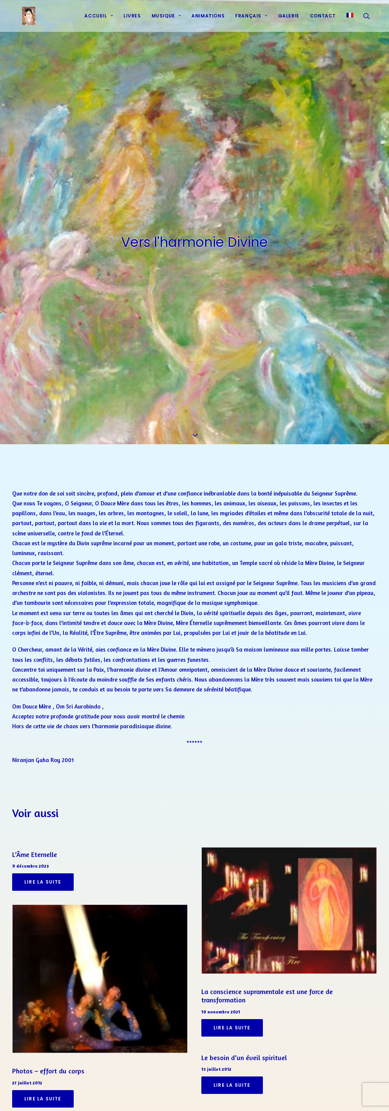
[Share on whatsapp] (204, 1095)
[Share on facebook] (155, 1095)
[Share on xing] (224, 1095)
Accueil (98, 20)
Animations (208, 20)
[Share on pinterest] (184, 1095)
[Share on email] (234, 1095)
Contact (323, 20)
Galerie (288, 20)
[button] (370, 20)
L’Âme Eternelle (34, 812)
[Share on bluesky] (214, 1095)
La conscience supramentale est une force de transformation (267, 953)
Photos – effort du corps (48, 1028)
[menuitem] (98, 20)
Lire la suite (43, 839)
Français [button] (251, 20)
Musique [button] (166, 20)
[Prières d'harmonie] (22, 20)
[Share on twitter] (164, 1095)
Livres (132, 20)
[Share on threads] (174, 1095)
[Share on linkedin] (194, 1095)
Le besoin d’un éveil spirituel (244, 1015)
